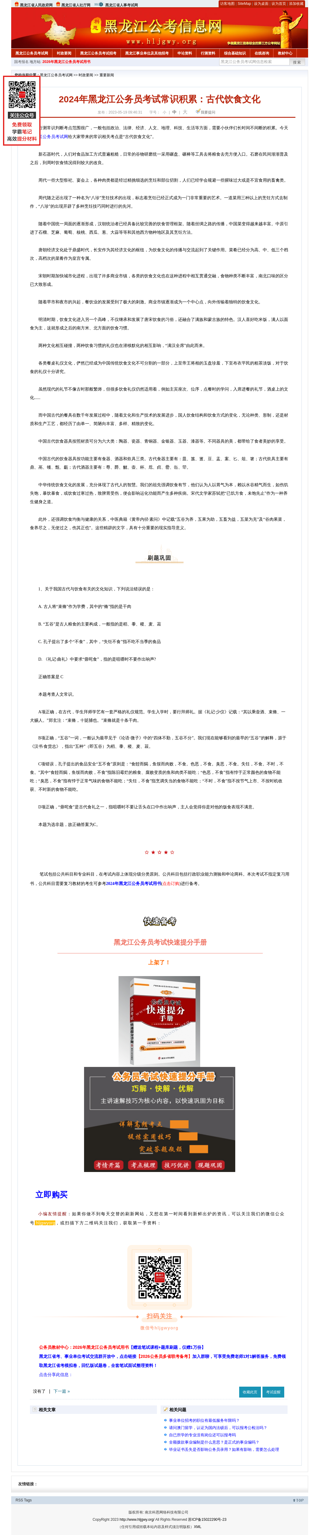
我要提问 (208, 112)
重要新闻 (106, 75)
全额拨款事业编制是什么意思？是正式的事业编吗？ (214, 1442)
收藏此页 (250, 1392)
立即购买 (51, 1194)
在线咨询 (262, 53)
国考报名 (21, 62)
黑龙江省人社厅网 (75, 5)
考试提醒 (273, 1392)
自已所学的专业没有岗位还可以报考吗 (202, 1435)
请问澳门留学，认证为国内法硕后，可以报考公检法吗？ (218, 1427)
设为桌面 (261, 4)
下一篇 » (62, 1391)
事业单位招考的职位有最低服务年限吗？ (204, 1420)
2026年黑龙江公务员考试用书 (66, 62)
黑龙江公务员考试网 (31, 53)
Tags (27, 1500)
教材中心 (285, 53)
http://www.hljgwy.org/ (137, 1519)
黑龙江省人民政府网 (36, 5)
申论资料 (184, 53)
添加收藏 (296, 4)
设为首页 (279, 4)
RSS (19, 1500)
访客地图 (227, 4)
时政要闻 (64, 53)
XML (197, 1527)
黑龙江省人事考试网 (121, 5)
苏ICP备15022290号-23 (207, 1519)
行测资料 (208, 53)
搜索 (297, 62)
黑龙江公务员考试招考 (98, 53)
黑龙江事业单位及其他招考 (147, 53)
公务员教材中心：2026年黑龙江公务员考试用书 (122, 1347)
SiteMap (244, 4)
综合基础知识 (235, 53)
